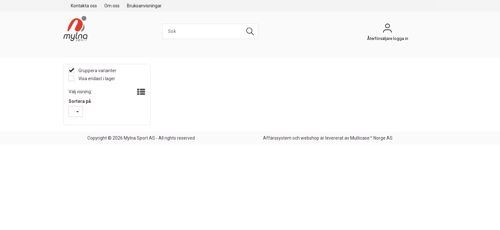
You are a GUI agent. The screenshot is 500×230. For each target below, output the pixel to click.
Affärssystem (277, 138)
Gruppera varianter (96, 70)
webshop (310, 138)
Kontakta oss (84, 5)
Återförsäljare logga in (387, 30)
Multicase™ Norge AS (371, 138)
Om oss (112, 5)
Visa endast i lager (96, 78)
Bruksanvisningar (144, 5)
